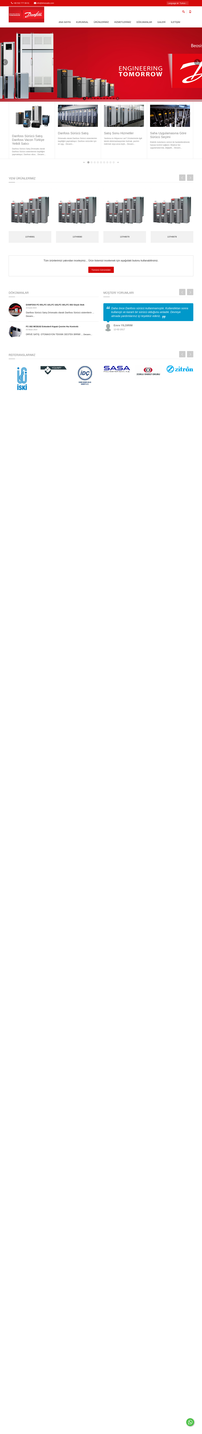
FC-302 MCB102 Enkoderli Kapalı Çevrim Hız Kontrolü (52, 326)
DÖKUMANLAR (144, 22)
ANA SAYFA (65, 22)
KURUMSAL (82, 22)
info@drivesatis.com (44, 3)
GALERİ (161, 22)
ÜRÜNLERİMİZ (101, 22)
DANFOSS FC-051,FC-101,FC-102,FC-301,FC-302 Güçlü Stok (55, 305)
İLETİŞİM (175, 22)
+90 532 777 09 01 (20, 3)
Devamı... (30, 316)
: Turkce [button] (177, 3)
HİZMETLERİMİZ (122, 22)
